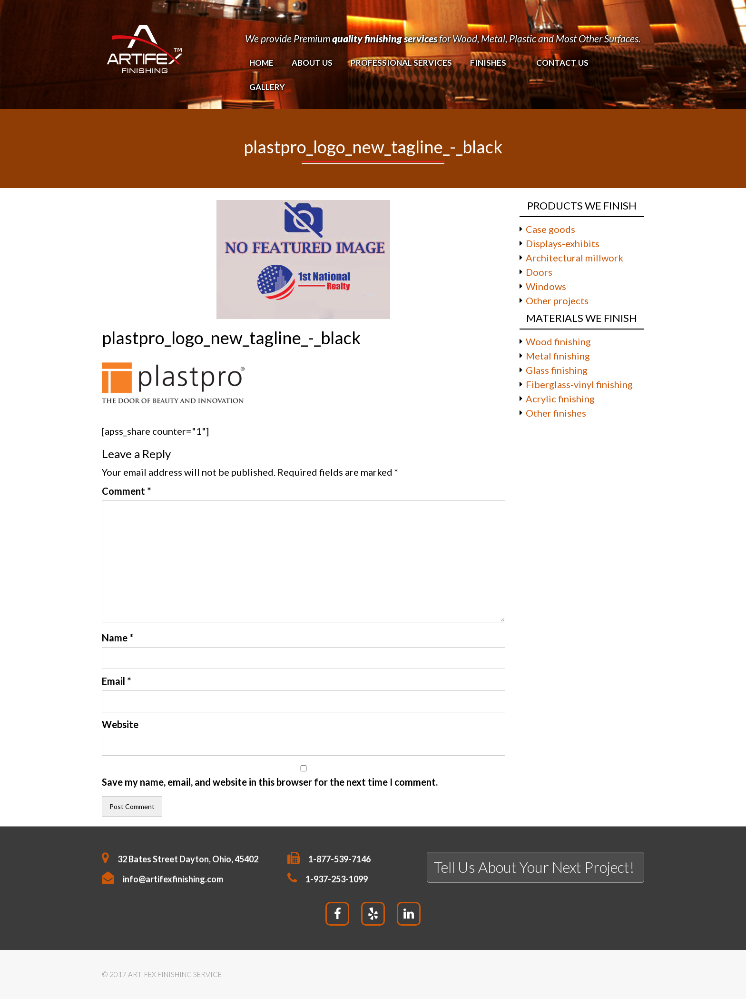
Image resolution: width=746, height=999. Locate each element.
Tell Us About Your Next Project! (534, 867)
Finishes (488, 63)
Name (117, 637)
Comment (126, 491)
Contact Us (562, 63)
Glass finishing (557, 370)
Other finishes (556, 413)
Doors (539, 272)
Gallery (267, 87)
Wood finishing (558, 341)
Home (261, 63)
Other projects (557, 300)
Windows (546, 286)
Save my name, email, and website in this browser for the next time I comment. (270, 782)
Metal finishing (558, 355)
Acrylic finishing (560, 398)
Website (120, 724)
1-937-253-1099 (336, 879)
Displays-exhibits (562, 243)
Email (116, 681)
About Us (312, 63)
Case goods (550, 229)
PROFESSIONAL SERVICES (401, 63)
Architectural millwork (574, 257)
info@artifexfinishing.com (173, 879)
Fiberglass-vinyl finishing (579, 384)
